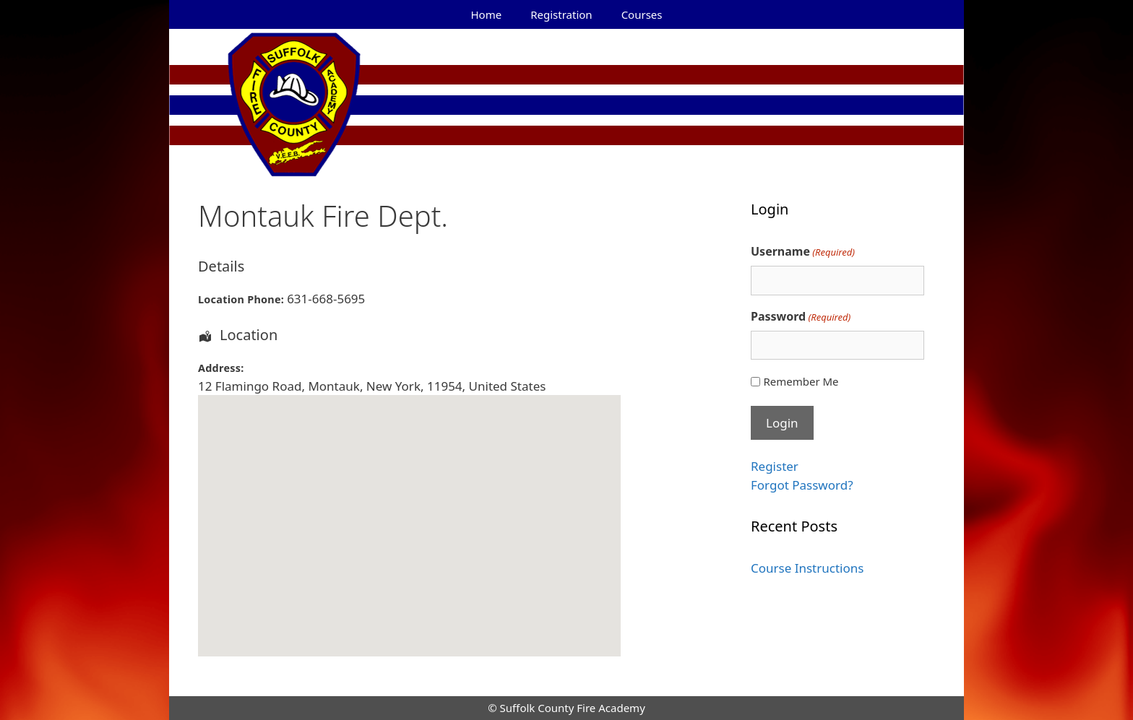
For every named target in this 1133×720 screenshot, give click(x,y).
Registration (561, 14)
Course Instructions (807, 568)
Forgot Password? (802, 485)
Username (803, 251)
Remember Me (800, 381)
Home (486, 14)
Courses (642, 14)
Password (800, 316)
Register (774, 466)
